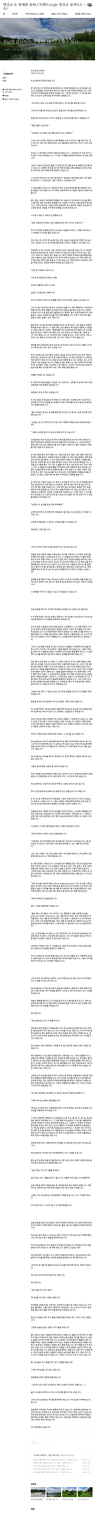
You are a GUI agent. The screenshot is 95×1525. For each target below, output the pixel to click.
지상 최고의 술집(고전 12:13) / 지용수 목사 (49, 1466)
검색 (84, 5)
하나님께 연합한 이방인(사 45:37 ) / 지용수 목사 (51, 1472)
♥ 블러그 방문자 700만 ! (11, 99)
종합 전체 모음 (53, 1455)
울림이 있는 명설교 (59, 13)
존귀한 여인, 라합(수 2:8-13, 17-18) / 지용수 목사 (51, 1463)
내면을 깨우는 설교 (83, 13)
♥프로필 (5, 95)
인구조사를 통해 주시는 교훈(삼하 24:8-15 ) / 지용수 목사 (54, 1459)
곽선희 (15, 13)
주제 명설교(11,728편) (34, 13)
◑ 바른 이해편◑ (40, 1455)
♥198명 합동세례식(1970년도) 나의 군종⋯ (12, 90)
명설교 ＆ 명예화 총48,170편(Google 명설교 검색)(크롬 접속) (46, 5)
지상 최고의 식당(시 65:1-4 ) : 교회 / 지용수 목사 (51, 1469)
